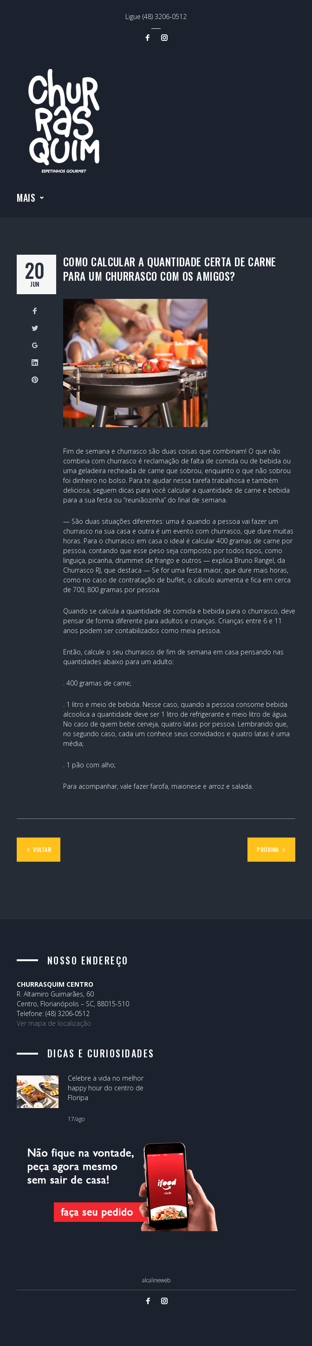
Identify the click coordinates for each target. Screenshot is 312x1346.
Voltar (42, 851)
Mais (26, 199)
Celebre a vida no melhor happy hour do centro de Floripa (105, 1088)
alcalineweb (156, 1280)
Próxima (268, 851)
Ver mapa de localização (54, 1023)
